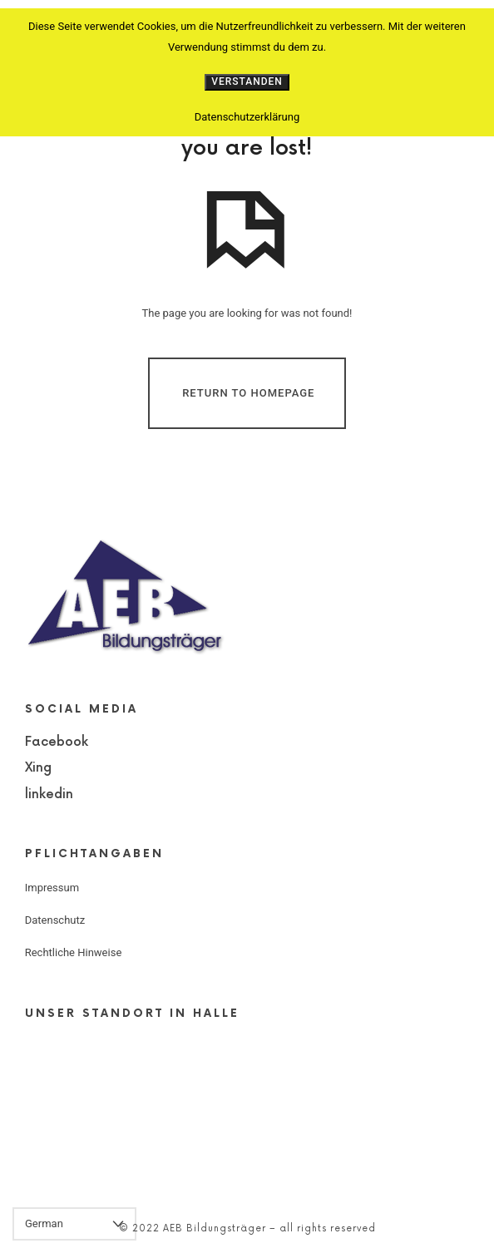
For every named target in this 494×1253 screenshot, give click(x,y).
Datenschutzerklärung (247, 117)
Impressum (52, 887)
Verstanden (247, 81)
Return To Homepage (248, 393)
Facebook (56, 742)
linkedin (49, 794)
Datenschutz (55, 920)
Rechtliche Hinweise (73, 952)
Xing (38, 768)
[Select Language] (74, 1224)
